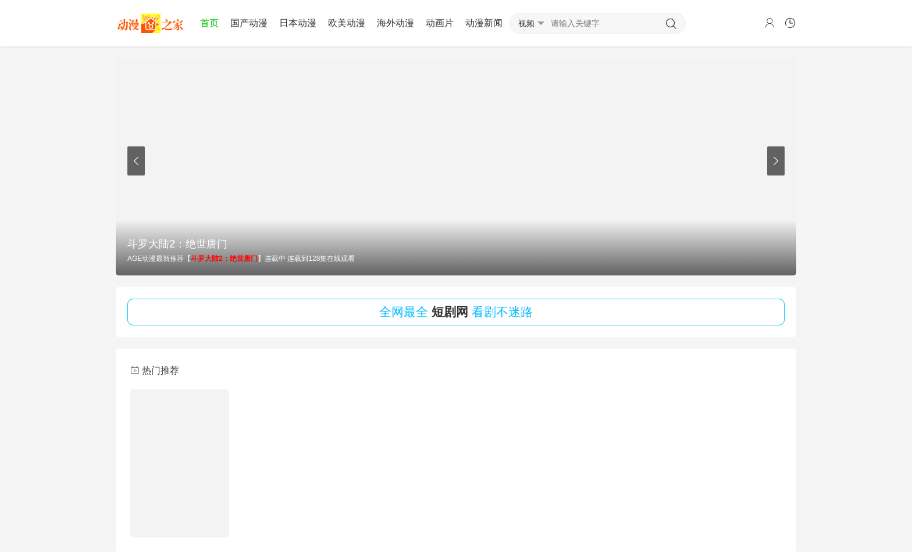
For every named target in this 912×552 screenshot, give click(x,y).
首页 (209, 23)
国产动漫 (249, 23)
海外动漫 (395, 23)
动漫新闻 (484, 23)
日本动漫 (297, 23)
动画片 (440, 23)
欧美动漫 (346, 23)
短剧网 (450, 311)
